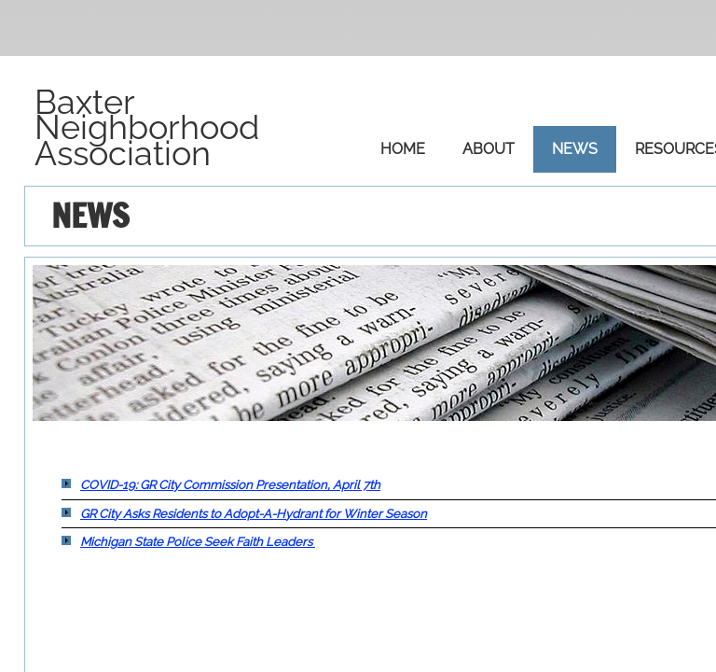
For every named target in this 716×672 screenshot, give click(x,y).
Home (402, 149)
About (488, 149)
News (575, 149)
